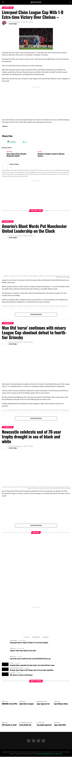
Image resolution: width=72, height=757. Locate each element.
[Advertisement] (36, 101)
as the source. (58, 754)
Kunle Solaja (13, 24)
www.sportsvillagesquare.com (45, 754)
